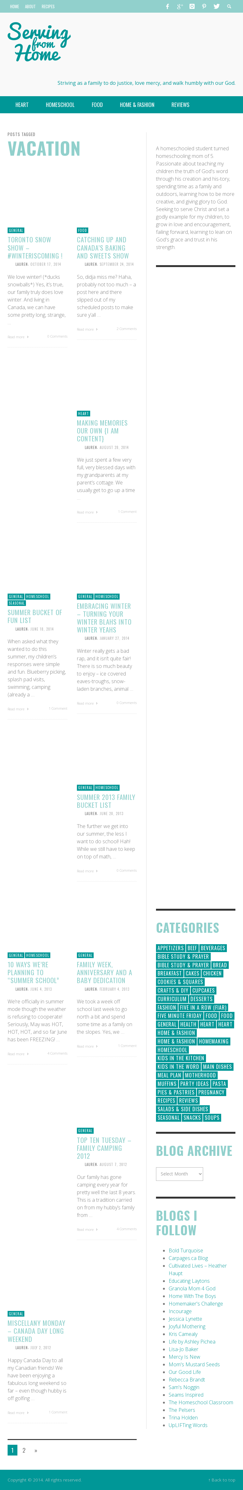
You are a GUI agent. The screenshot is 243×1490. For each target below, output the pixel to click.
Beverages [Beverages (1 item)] (213, 948)
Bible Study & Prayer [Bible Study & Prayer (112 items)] (183, 956)
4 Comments (57, 1053)
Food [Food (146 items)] (211, 1015)
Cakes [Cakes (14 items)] (192, 973)
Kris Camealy (183, 1334)
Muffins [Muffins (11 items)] (167, 1084)
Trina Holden (183, 1417)
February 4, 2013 (114, 988)
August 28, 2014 (114, 447)
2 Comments (127, 328)
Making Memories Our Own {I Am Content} (102, 430)
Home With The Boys (192, 1296)
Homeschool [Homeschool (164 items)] (172, 1050)
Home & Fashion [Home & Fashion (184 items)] (176, 1033)
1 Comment (127, 511)
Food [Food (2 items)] (227, 1015)
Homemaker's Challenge (196, 1303)
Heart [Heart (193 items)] (207, 1024)
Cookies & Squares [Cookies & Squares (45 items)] (180, 982)
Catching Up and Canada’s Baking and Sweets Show (103, 247)
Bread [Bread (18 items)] (220, 965)
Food (82, 230)
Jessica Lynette (185, 1318)
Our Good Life (185, 1371)
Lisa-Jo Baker (183, 1349)
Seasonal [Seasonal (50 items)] (169, 1117)
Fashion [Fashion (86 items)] (167, 1007)
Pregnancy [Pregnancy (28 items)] (211, 1092)
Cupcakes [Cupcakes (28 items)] (203, 990)
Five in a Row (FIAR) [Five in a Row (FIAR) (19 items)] (203, 1007)
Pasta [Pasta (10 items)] (219, 1084)
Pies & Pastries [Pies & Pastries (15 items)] (176, 1092)
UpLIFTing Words (188, 1425)
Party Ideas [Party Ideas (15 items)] (194, 1084)
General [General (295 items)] (167, 1024)
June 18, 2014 (42, 628)
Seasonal (17, 603)
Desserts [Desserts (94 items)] (201, 999)
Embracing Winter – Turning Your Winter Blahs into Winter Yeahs (104, 618)
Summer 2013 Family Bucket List (106, 801)
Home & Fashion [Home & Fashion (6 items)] (176, 1041)
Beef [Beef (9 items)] (192, 948)
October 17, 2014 (45, 264)
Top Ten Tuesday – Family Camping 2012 (104, 1148)
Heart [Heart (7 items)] (225, 1024)
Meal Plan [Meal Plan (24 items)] (169, 1075)
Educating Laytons (189, 1280)
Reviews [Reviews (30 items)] (188, 1100)
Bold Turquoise (186, 1250)
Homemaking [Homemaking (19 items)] (214, 1041)
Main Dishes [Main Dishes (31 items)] (217, 1066)
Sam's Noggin (184, 1387)
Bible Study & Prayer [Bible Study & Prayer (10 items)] (183, 965)
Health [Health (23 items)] (188, 1024)
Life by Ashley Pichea (192, 1341)
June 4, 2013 (41, 988)
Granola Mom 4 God (192, 1288)
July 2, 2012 (40, 1347)
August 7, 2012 (113, 1164)
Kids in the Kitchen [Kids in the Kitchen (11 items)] (181, 1058)
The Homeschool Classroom (201, 1402)
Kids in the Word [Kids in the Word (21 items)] (178, 1066)
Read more (19, 336)
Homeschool (37, 596)
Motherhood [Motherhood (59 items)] (200, 1075)
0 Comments (57, 336)
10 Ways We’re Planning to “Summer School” (33, 972)
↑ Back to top (221, 1480)
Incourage (180, 1311)
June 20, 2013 (111, 813)
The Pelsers (182, 1409)
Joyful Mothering (187, 1326)
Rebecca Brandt (187, 1379)
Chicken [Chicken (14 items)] (212, 973)
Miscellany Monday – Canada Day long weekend (36, 1330)
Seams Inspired (186, 1394)
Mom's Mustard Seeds (194, 1364)
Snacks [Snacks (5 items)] (192, 1117)
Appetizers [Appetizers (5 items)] (171, 948)
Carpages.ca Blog (188, 1258)
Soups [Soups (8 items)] (212, 1117)
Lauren (22, 264)
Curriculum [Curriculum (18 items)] (172, 999)
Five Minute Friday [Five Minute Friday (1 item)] (180, 1015)
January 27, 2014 (114, 638)
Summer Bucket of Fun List (35, 616)
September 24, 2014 (117, 264)
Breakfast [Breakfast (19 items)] (170, 973)
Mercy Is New (184, 1356)
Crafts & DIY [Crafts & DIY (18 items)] (173, 990)
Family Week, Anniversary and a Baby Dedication (104, 972)
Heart (83, 413)
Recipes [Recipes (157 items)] (166, 1100)
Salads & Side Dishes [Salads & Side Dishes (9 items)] (183, 1109)
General (16, 230)
